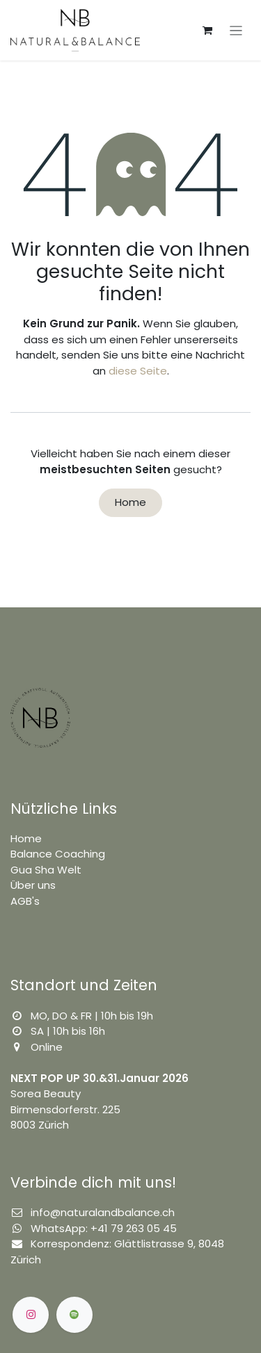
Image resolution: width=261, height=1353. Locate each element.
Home (130, 502)
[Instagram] (31, 1315)
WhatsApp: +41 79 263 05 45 (104, 1228)
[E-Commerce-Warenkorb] (207, 30)
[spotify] (74, 1315)
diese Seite (138, 370)
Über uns (33, 885)
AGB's (25, 901)
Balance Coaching (57, 853)
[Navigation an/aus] (236, 30)
